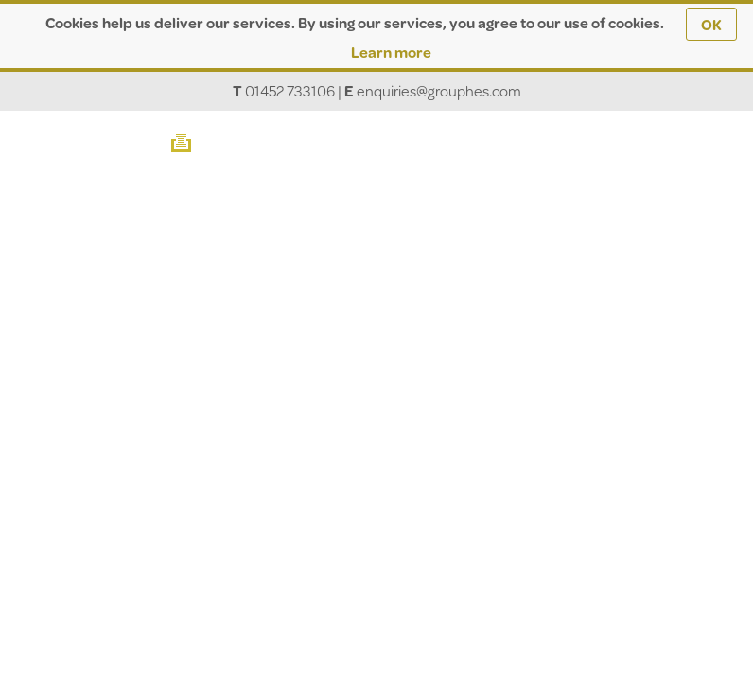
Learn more (391, 51)
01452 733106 (290, 90)
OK (711, 24)
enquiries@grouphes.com (439, 90)
